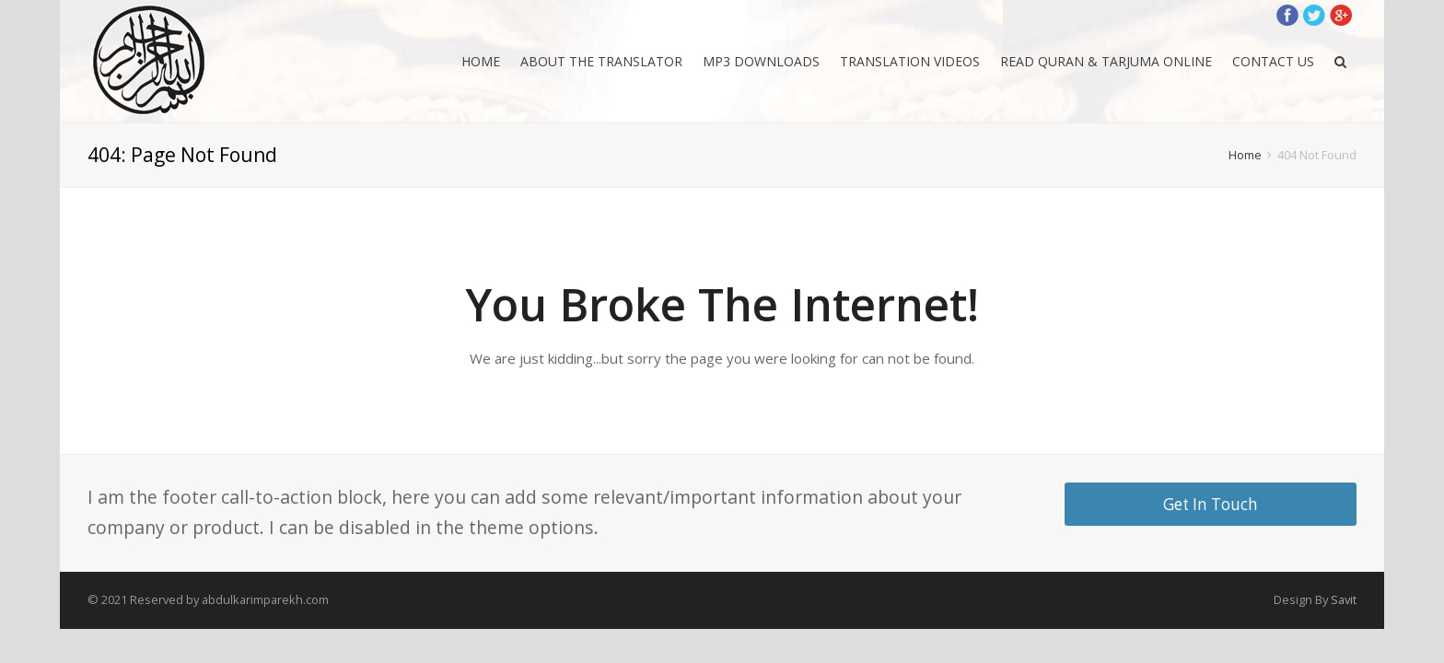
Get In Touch (1210, 504)
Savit (1344, 599)
